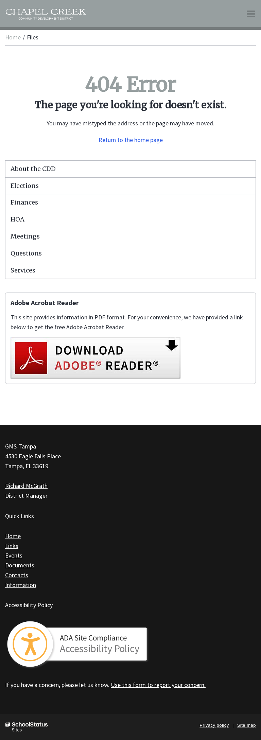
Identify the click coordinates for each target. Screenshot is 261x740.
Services (23, 270)
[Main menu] (251, 13)
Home (13, 37)
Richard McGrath (26, 486)
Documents (19, 565)
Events (13, 555)
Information (20, 585)
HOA (17, 219)
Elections (25, 186)
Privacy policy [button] (214, 725)
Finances (24, 202)
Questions (26, 253)
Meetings (25, 236)
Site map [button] (246, 725)
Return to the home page (131, 140)
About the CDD (33, 169)
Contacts (16, 575)
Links (11, 546)
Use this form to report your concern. (158, 685)
